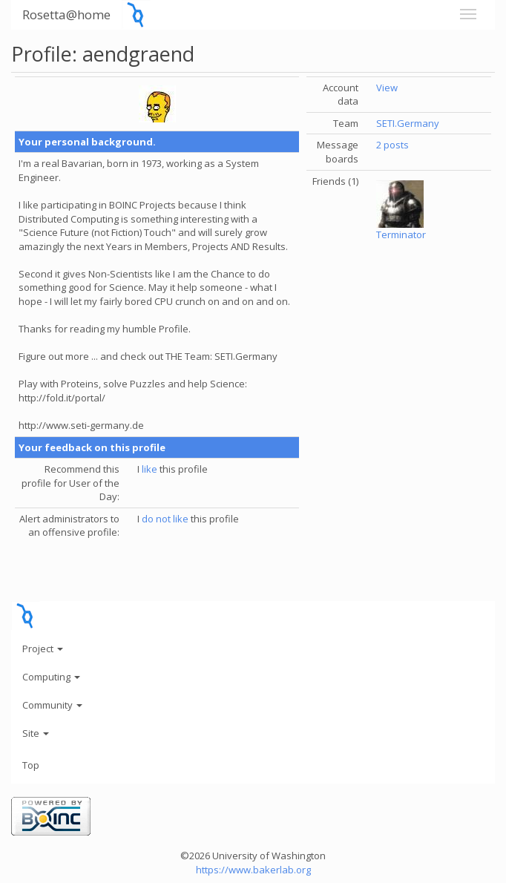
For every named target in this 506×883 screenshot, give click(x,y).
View (387, 87)
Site (35, 733)
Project (42, 648)
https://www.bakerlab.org (253, 869)
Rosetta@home (66, 14)
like (149, 469)
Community (52, 705)
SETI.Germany (407, 123)
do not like (165, 518)
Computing (51, 676)
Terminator (401, 234)
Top (30, 765)
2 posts (392, 144)
